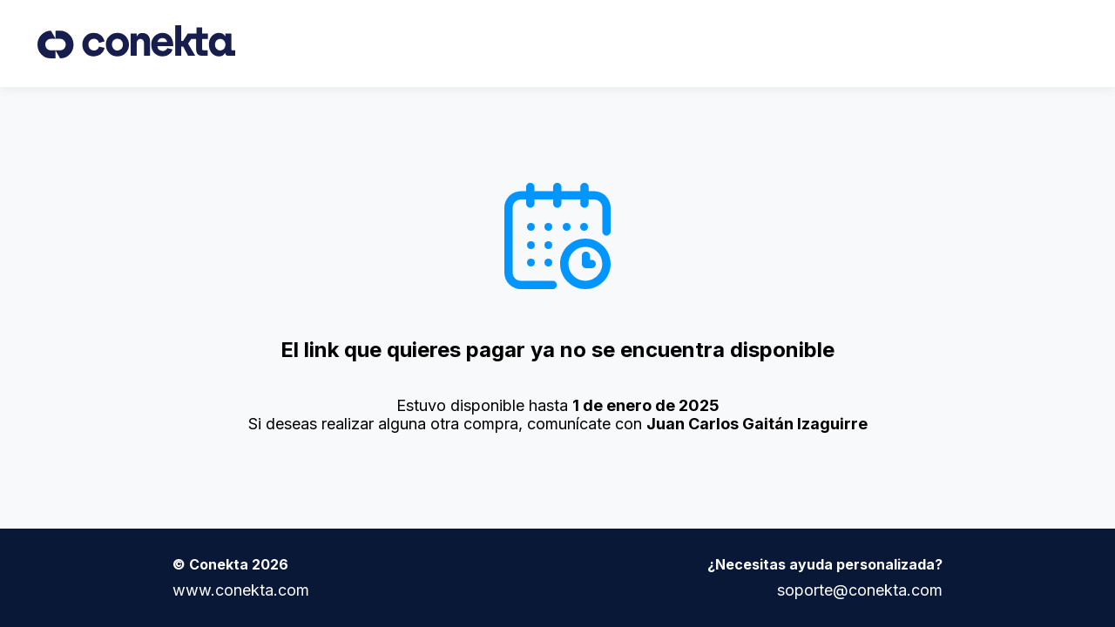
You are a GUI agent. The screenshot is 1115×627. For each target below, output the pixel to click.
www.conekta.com (240, 590)
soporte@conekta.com (860, 590)
